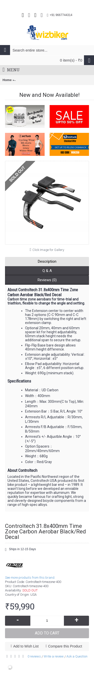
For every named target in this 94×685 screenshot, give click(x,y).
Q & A (47, 270)
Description (47, 261)
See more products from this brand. (30, 577)
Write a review (54, 656)
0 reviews (34, 656)
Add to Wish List (26, 646)
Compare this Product (65, 646)
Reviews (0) (47, 280)
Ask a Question (76, 656)
